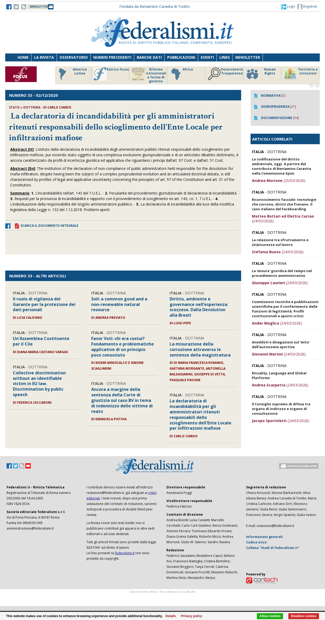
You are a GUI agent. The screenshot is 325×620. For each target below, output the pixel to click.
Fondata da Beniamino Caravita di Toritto (154, 6)
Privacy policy (191, 616)
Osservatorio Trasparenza (225, 73)
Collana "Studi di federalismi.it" (272, 548)
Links (224, 57)
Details (171, 616)
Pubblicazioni (181, 57)
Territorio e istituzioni (301, 73)
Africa (181, 73)
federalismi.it (124, 553)
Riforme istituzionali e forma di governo (149, 75)
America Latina (71, 73)
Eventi (207, 57)
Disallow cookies (303, 616)
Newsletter (247, 57)
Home (23, 57)
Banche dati (149, 57)
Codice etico (256, 542)
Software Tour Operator (162, 597)
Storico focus (111, 73)
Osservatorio (73, 57)
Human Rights (261, 73)
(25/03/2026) (278, 180)
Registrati (307, 6)
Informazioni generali (264, 537)
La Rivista (44, 57)
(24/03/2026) (283, 218)
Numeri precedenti (112, 57)
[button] (288, 6)
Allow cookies (269, 616)
